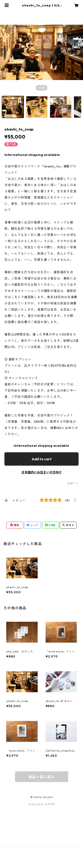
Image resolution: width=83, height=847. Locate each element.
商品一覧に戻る (42, 777)
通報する (73, 483)
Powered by (41, 804)
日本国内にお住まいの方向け (41, 472)
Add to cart (42, 459)
